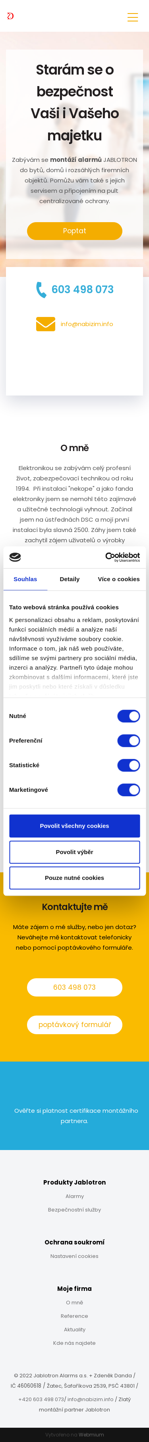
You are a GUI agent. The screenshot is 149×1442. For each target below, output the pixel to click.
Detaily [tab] (70, 579)
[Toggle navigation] (132, 16)
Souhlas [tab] (25, 579)
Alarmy (75, 1196)
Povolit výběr (74, 852)
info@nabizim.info (91, 1399)
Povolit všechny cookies (74, 825)
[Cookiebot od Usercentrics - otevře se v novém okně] (106, 557)
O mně (74, 1302)
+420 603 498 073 (41, 1399)
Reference (74, 1316)
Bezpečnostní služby (74, 1210)
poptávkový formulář (75, 1024)
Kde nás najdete (74, 1343)
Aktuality (74, 1329)
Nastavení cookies (74, 1256)
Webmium (91, 1434)
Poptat (74, 231)
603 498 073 (74, 987)
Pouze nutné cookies (74, 877)
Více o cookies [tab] (119, 579)
